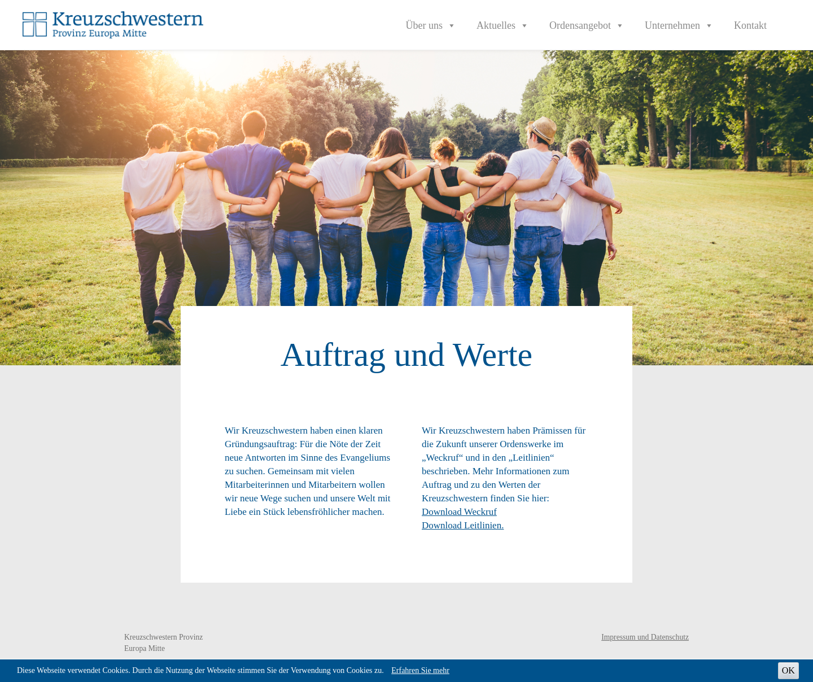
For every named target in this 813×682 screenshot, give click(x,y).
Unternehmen (679, 25)
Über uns (431, 25)
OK (788, 670)
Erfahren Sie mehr (420, 670)
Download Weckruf (459, 511)
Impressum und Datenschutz (645, 637)
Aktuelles (503, 25)
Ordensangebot (586, 25)
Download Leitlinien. (463, 525)
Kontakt (750, 25)
